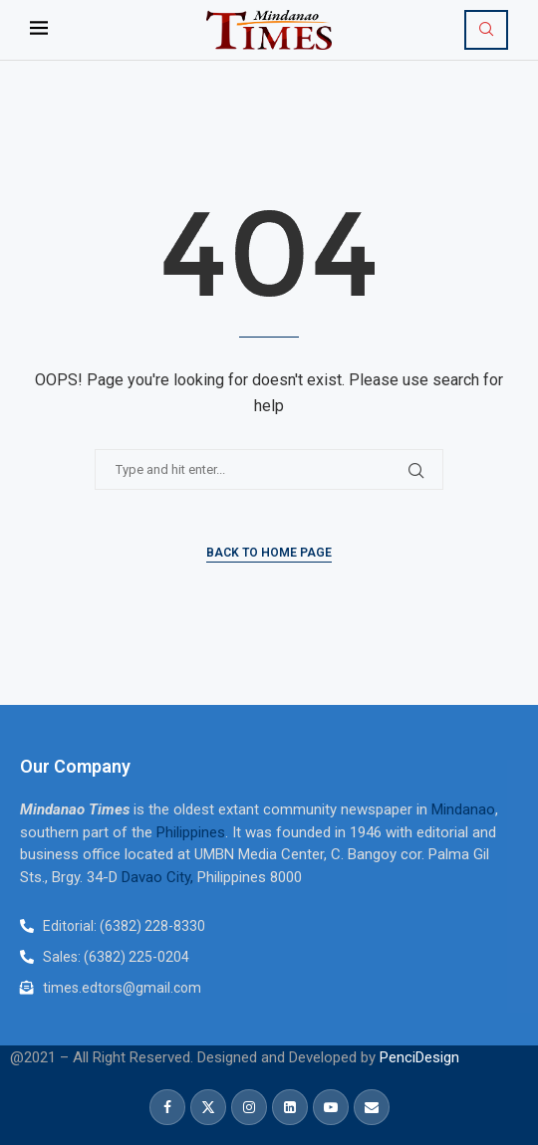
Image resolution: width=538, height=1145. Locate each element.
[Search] (486, 30)
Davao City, (159, 877)
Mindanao (463, 809)
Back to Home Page (269, 553)
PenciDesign (419, 1057)
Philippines (190, 832)
